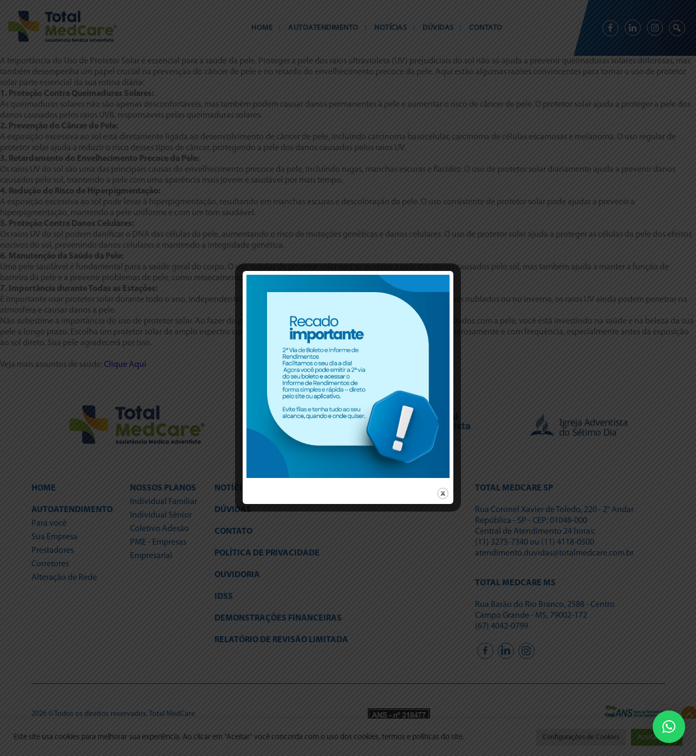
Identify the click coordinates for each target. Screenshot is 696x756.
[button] (669, 726)
